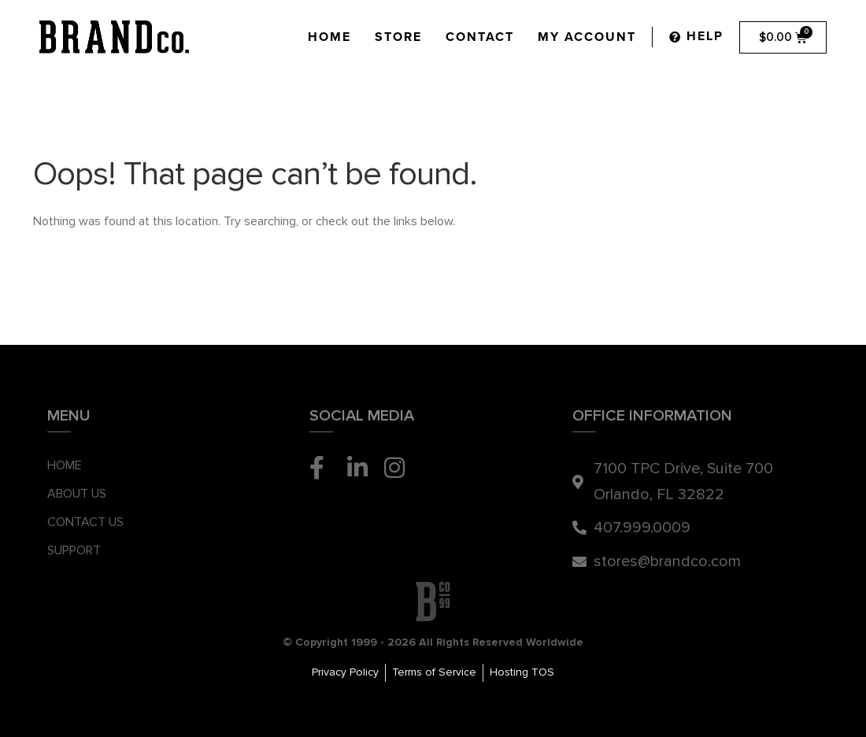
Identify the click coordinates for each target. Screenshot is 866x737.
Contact (480, 37)
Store (398, 37)
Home (329, 37)
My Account (587, 37)
